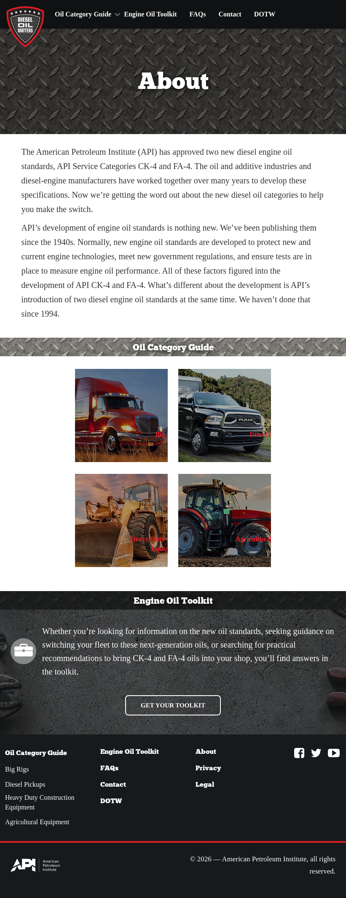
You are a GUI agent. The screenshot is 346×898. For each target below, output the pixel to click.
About (206, 751)
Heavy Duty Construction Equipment (39, 802)
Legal (205, 784)
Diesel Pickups (25, 784)
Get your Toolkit (173, 705)
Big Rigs (17, 769)
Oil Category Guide (83, 14)
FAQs (198, 14)
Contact (229, 14)
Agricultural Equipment (37, 821)
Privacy (208, 768)
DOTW (265, 14)
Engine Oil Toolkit (150, 14)
